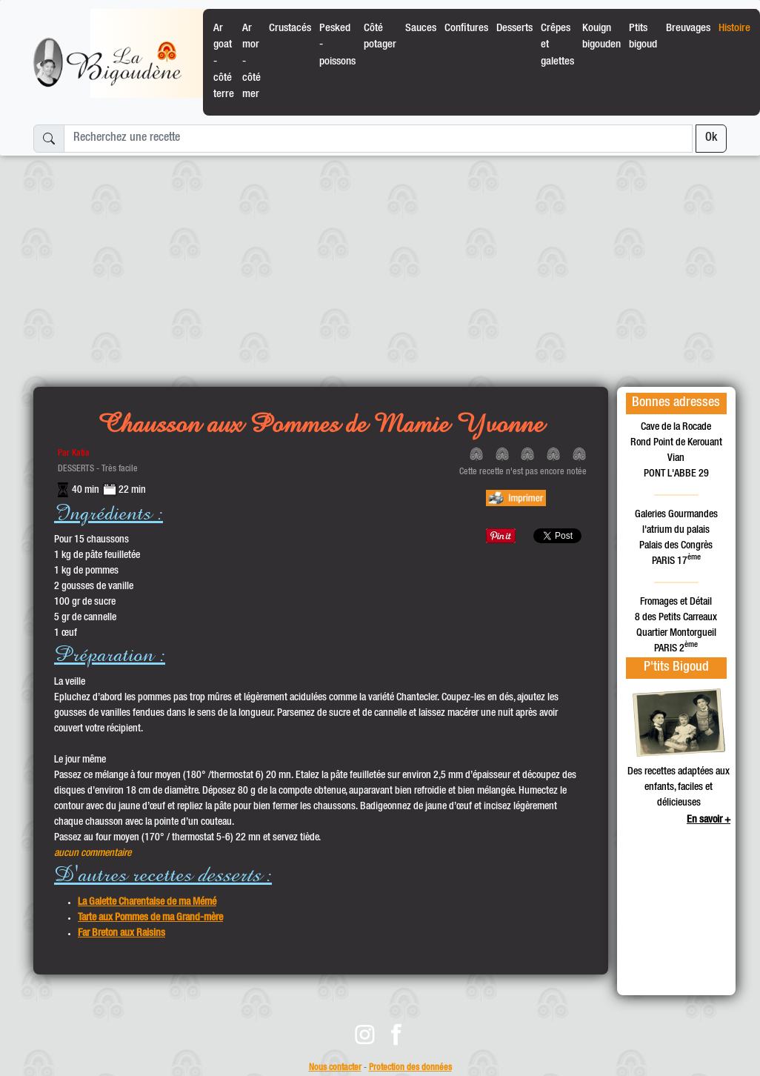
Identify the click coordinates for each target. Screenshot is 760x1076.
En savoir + (708, 820)
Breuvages (688, 28)
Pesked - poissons (337, 45)
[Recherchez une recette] (378, 138)
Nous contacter (335, 1068)
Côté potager (380, 36)
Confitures (466, 28)
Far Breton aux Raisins (121, 934)
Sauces (420, 28)
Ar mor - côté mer (251, 61)
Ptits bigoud (643, 36)
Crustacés (290, 28)
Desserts (514, 28)
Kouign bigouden (601, 36)
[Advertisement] (380, 265)
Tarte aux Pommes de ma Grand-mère (150, 918)
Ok (711, 139)
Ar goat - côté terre (223, 61)
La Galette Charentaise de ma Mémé (147, 902)
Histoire (734, 28)
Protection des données (410, 1068)
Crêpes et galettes (557, 45)
